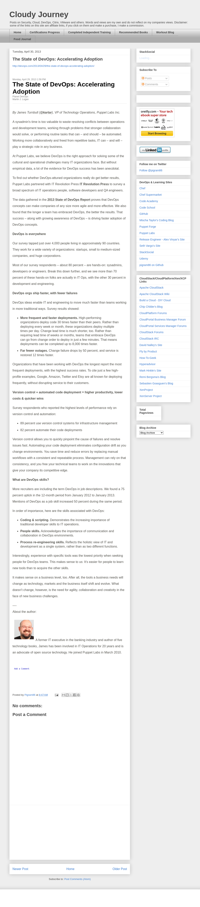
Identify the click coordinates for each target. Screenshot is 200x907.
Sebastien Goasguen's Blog (156, 383)
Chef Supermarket (150, 194)
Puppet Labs (147, 233)
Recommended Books (133, 32)
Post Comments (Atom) (77, 879)
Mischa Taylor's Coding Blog (156, 220)
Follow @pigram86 (150, 170)
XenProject (146, 389)
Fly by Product (148, 351)
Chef (142, 188)
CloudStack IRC (149, 338)
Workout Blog (165, 32)
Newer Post (20, 869)
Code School (147, 207)
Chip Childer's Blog (151, 306)
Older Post (119, 869)
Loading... (145, 58)
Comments (150, 84)
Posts (147, 78)
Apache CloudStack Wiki (154, 294)
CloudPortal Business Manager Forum (162, 319)
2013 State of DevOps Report (68, 199)
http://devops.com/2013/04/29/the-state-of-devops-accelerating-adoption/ (53, 65)
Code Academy (148, 201)
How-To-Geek (147, 357)
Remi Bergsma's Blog (152, 377)
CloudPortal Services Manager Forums (163, 326)
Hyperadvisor (147, 364)
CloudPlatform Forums (153, 313)
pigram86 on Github (151, 265)
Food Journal (22, 39)
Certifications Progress (45, 32)
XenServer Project (150, 396)
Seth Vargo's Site (149, 245)
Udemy (143, 258)
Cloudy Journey (38, 14)
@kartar (46, 112)
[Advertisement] (69, 832)
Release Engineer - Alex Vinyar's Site (162, 239)
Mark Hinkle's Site (150, 370)
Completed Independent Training (89, 32)
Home (17, 32)
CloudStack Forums (151, 332)
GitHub (143, 213)
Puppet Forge (147, 226)
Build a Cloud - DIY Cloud (155, 300)
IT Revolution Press (94, 184)
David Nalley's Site (150, 345)
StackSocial (146, 252)
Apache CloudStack (151, 287)
